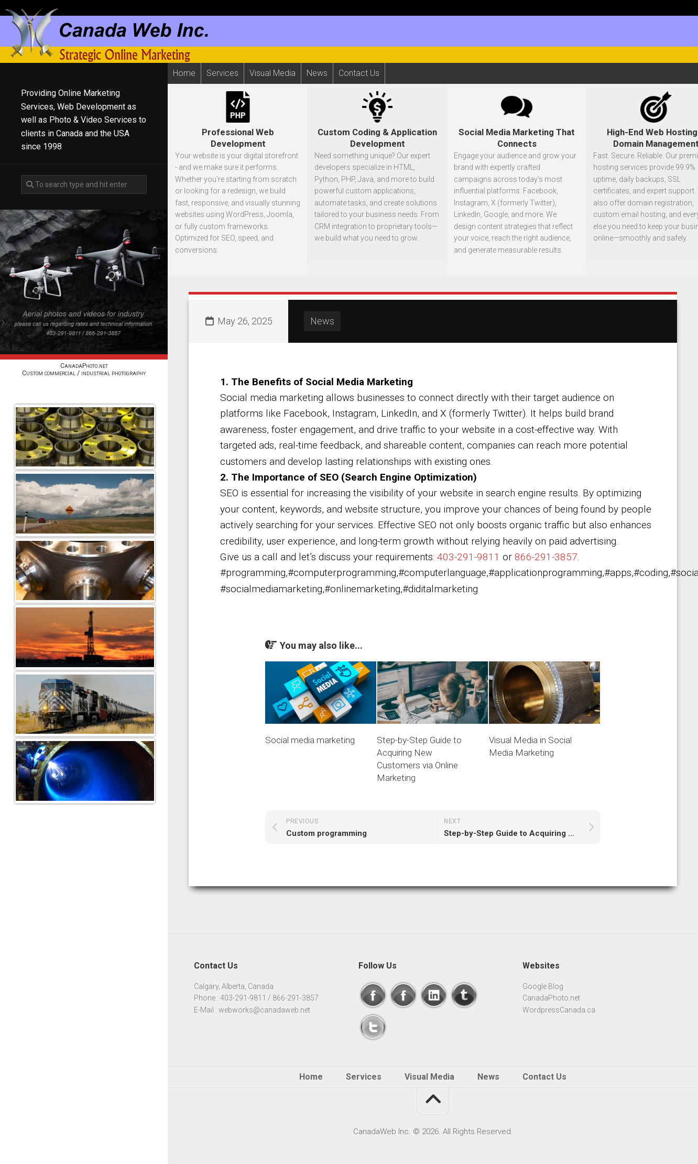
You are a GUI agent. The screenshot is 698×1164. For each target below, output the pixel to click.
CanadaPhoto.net (551, 998)
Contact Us (359, 73)
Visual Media (272, 73)
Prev (84, 391)
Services (222, 73)
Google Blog (542, 986)
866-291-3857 (546, 557)
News (317, 73)
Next (84, 817)
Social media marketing (310, 740)
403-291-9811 (468, 557)
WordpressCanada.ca (558, 1010)
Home (184, 73)
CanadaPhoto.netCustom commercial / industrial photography (84, 369)
